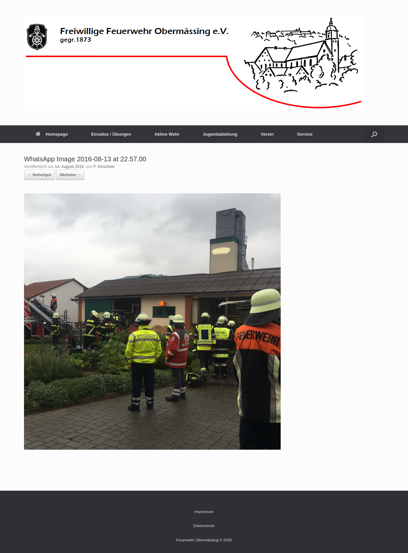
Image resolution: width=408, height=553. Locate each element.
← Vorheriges (39, 175)
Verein (267, 134)
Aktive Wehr (166, 134)
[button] (374, 134)
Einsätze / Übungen (111, 134)
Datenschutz (204, 526)
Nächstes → (70, 175)
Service (304, 134)
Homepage (52, 134)
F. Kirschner (104, 166)
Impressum (204, 512)
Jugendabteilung (220, 134)
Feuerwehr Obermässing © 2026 (204, 540)
